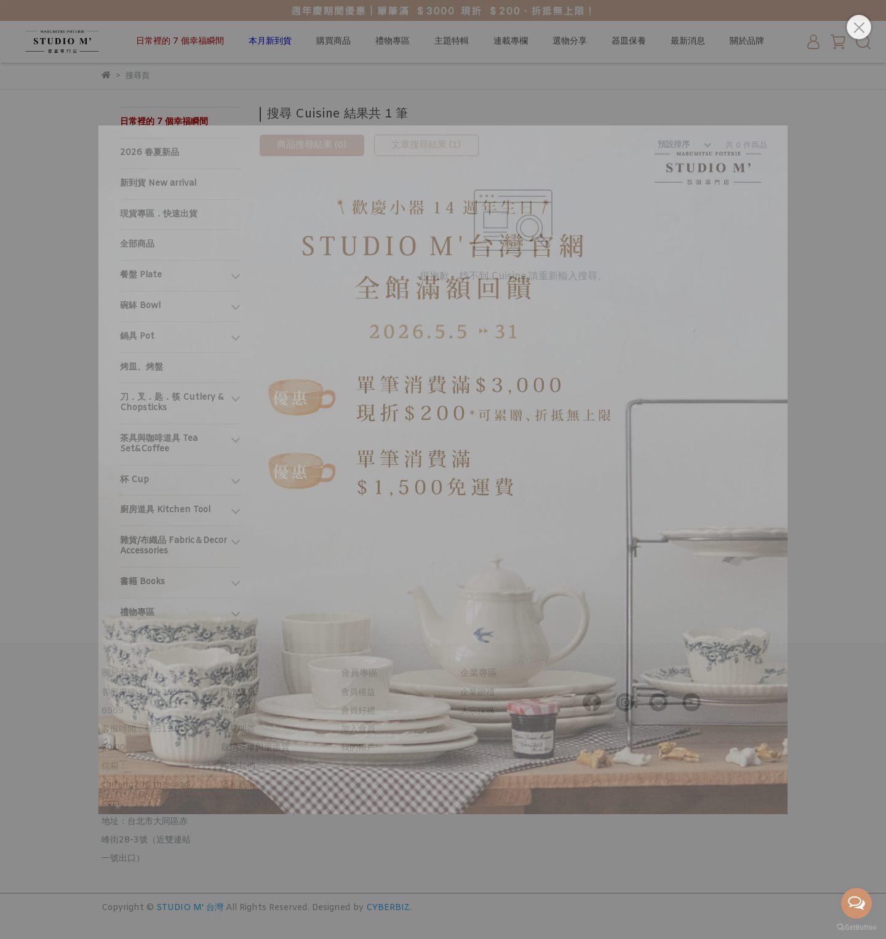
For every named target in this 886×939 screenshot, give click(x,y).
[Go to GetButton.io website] (856, 926)
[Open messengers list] (856, 903)
